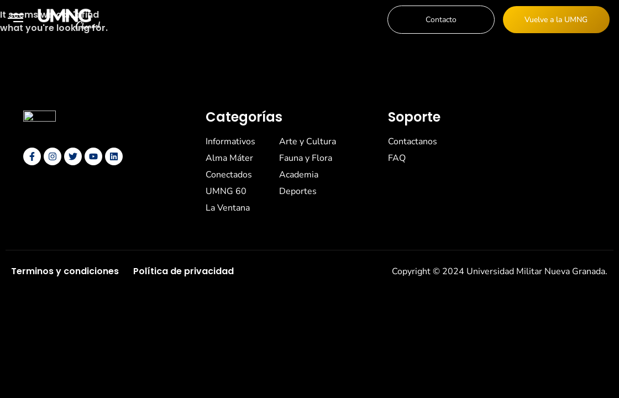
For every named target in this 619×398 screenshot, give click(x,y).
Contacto (441, 19)
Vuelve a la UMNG (555, 19)
